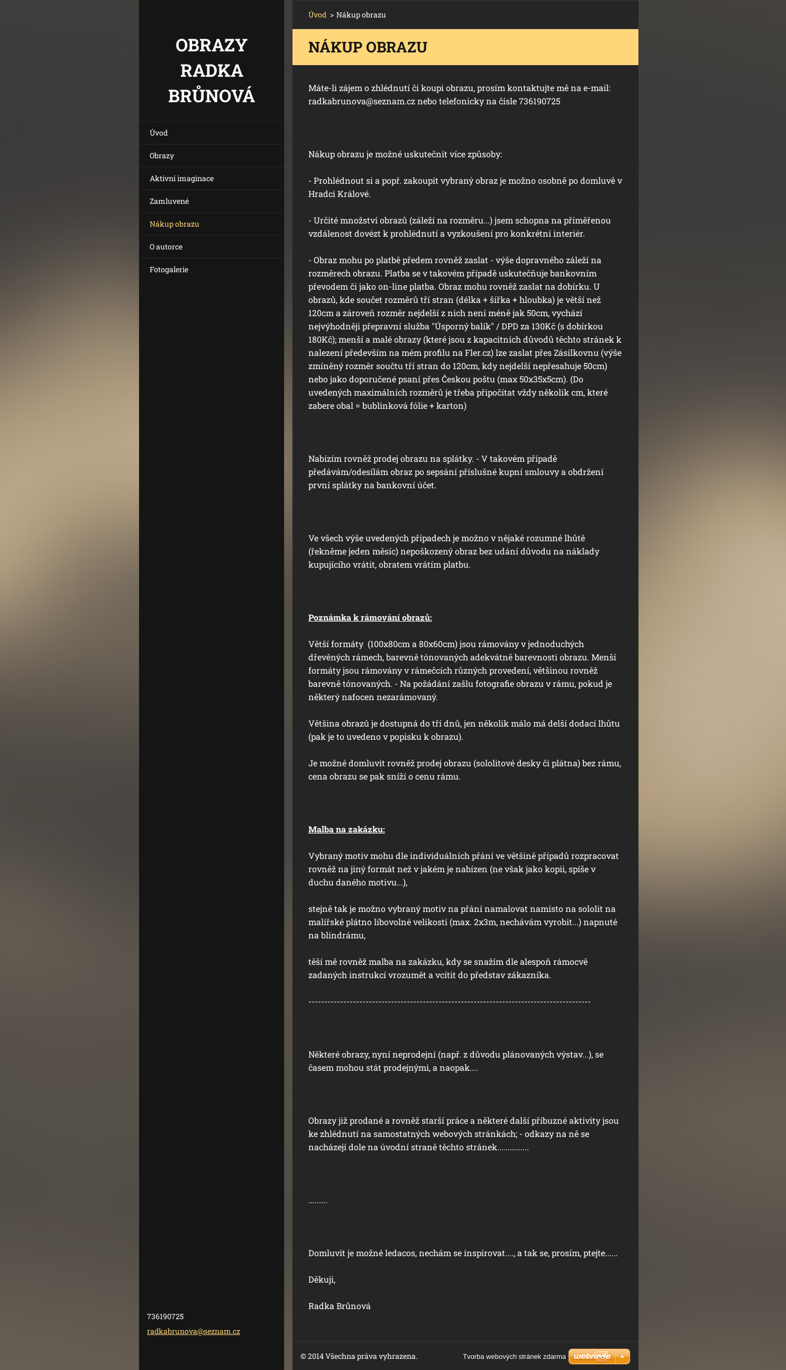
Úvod (159, 133)
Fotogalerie (169, 269)
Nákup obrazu (174, 224)
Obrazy (162, 155)
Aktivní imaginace (182, 178)
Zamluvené (169, 201)
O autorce (166, 246)
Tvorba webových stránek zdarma (514, 1356)
